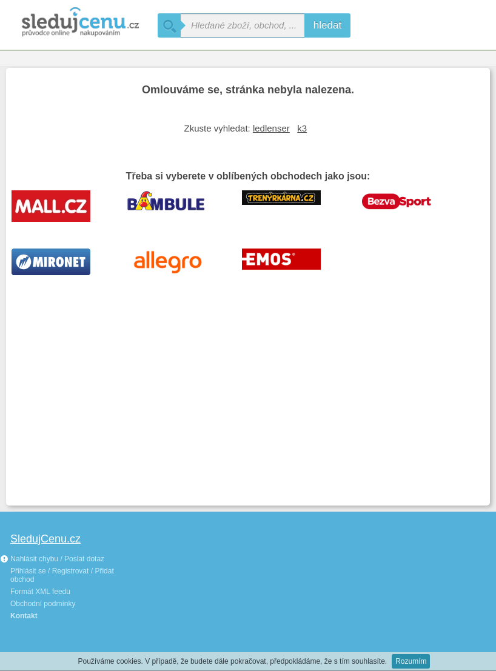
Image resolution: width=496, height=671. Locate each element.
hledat (327, 25)
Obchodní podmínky (42, 603)
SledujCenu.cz (45, 539)
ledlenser (271, 128)
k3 (302, 128)
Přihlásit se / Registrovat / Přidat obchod (62, 575)
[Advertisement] (248, 408)
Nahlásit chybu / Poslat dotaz (52, 559)
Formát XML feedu (40, 591)
